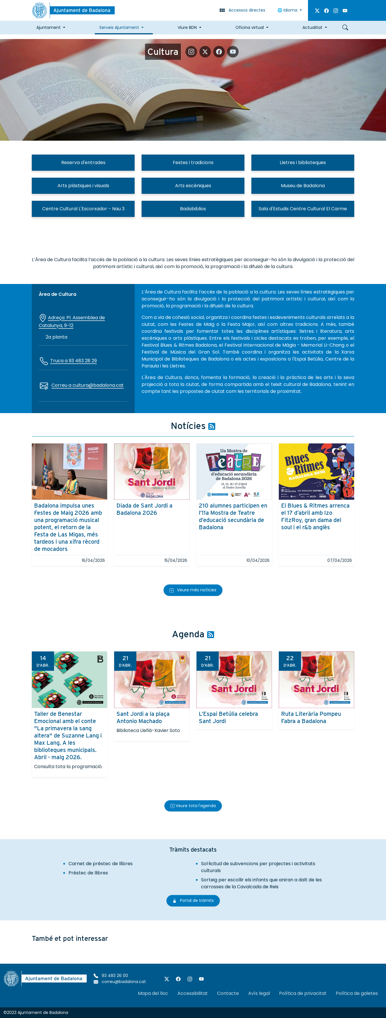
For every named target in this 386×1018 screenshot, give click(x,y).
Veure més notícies (193, 590)
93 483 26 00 (111, 975)
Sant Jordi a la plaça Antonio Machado (143, 717)
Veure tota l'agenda (193, 806)
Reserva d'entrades (83, 162)
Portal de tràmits (196, 900)
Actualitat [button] (312, 27)
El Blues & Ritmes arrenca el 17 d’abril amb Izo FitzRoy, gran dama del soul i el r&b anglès (315, 516)
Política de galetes (357, 993)
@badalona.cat (106, 385)
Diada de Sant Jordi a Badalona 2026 (144, 509)
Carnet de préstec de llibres (100, 863)
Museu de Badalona (303, 185)
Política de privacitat (302, 993)
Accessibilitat (192, 993)
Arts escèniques (193, 185)
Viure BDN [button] (187, 27)
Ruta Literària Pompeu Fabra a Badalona (311, 717)
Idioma (287, 10)
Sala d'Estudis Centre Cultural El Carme (303, 208)
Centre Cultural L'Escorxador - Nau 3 (83, 208)
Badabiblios (193, 208)
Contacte (228, 993)
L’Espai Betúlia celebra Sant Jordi (228, 717)
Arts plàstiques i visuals (83, 185)
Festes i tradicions (193, 162)
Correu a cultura (70, 385)
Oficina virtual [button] (249, 27)
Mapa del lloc (153, 993)
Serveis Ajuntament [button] (119, 27)
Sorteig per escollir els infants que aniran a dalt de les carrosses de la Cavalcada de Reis (261, 883)
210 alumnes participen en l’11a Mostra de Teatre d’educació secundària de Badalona (233, 516)
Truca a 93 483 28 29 (73, 360)
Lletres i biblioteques (303, 162)
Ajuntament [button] (48, 27)
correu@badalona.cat (120, 981)
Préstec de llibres (88, 873)
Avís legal (259, 993)
